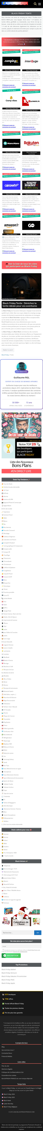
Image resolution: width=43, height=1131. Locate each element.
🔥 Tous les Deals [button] (7, 484)
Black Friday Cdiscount (12, 194)
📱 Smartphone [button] (6, 772)
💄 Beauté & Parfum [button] (8, 884)
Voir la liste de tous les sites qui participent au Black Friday (21, 265)
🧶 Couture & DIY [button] (7, 577)
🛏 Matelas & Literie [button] (8, 673)
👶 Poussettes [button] (6, 719)
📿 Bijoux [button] (4, 521)
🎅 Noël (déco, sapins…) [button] (9, 694)
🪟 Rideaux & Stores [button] (8, 747)
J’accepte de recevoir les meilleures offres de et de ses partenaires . (21, 950)
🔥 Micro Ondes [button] (6, 679)
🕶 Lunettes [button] (5, 654)
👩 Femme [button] (5, 837)
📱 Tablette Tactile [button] (7, 784)
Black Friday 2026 (22, 42)
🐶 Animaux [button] (5, 903)
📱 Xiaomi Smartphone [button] (8, 815)
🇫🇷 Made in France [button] (7, 660)
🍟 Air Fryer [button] (5, 490)
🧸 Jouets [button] (4, 635)
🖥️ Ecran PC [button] (5, 595)
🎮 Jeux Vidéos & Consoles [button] (9, 632)
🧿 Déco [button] (4, 580)
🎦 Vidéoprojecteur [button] (7, 818)
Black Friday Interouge (31, 70)
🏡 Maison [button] (5, 881)
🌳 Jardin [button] (4, 629)
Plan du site (5, 1066)
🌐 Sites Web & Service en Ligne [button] (11, 769)
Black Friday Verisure (9, 973)
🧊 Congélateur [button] (6, 571)
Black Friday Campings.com (12, 70)
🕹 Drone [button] (4, 589)
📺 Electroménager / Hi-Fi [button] (9, 869)
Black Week (7, 1100)
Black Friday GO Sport (31, 234)
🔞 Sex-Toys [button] (5, 765)
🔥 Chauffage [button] (6, 555)
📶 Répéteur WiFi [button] (7, 744)
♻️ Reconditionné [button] (7, 734)
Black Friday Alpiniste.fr (32, 110)
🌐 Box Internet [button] (6, 527)
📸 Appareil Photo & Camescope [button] (11, 502)
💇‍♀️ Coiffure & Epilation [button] (8, 567)
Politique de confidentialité (20, 951)
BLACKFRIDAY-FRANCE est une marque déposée (17, 1078)
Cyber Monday (8, 1104)
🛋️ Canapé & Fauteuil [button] (8, 543)
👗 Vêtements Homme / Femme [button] (11, 809)
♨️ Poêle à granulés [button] (8, 728)
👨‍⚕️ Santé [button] (4, 762)
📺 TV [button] (3, 799)
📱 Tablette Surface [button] (7, 787)
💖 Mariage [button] (5, 663)
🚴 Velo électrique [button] (7, 806)
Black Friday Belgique (10, 1107)
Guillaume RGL (21, 377)
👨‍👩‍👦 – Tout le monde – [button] (8, 856)
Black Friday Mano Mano (12, 152)
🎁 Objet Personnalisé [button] (8, 700)
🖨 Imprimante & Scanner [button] (9, 620)
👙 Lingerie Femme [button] (7, 645)
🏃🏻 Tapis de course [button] (7, 793)
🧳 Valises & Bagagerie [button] (9, 803)
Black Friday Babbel (9, 969)
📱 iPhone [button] (5, 623)
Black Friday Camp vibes (12, 108)
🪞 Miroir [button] (4, 682)
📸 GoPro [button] (4, 608)
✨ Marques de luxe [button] (8, 670)
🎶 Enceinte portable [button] (8, 592)
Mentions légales (7, 1069)
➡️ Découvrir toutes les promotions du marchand (28, 250)
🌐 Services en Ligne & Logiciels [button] (11, 900)
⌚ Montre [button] (5, 685)
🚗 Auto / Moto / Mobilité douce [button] (11, 890)
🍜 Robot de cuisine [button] (7, 753)
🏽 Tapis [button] (4, 790)
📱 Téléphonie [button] (6, 866)
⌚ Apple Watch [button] (6, 506)
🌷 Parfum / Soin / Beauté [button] (9, 707)
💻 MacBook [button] (5, 657)
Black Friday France (16, 3)
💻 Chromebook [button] (6, 561)
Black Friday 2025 (9, 1097)
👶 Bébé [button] (4, 518)
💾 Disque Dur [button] (6, 583)
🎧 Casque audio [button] (7, 549)
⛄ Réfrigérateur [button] (7, 738)
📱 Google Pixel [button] (6, 611)
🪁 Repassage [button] (6, 741)
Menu (37, 3)
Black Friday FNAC (8, 980)
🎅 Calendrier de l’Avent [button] (9, 540)
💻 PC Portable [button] (6, 710)
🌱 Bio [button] (3, 524)
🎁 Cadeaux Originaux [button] (8, 536)
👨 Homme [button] (5, 834)
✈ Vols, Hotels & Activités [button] (9, 887)
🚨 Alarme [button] (5, 496)
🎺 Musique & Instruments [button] (10, 688)
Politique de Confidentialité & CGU (12, 1072)
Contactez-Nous (7, 1053)
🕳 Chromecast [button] (6, 564)
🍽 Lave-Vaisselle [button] (7, 642)
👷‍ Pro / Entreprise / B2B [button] (9, 853)
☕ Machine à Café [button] (7, 666)
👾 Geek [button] (4, 605)
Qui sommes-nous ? (8, 1050)
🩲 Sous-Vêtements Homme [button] (10, 775)
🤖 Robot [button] (4, 750)
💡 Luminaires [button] (6, 651)
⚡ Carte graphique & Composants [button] (12, 546)
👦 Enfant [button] (4, 840)
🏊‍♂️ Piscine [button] (5, 713)
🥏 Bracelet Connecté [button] (8, 530)
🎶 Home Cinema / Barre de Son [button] (11, 614)
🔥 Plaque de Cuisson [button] (8, 716)
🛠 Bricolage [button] (5, 533)
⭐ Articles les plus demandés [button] (11, 487)
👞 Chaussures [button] (6, 558)
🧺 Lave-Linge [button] (6, 639)
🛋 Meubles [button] (5, 676)
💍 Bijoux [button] (4, 893)
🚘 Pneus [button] (4, 725)
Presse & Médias (7, 1056)
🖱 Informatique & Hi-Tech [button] (10, 875)
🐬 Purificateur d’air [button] (7, 731)
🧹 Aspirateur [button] (6, 512)
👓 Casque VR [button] (6, 552)
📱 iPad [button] (4, 626)
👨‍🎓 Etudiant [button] (5, 846)
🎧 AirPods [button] (5, 493)
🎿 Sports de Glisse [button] (7, 781)
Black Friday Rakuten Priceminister (32, 153)
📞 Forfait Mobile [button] (7, 598)
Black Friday (5, 355)
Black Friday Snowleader (32, 194)
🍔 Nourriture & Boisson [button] (9, 697)
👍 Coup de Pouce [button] (7, 574)
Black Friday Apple (8, 983)
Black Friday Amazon (12, 234)
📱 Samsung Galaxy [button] (8, 759)
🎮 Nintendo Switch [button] (7, 691)
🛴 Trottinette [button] (6, 796)
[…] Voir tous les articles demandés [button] (12, 824)
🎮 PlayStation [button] (6, 722)
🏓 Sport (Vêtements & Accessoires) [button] (12, 778)
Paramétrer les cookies (9, 1075)
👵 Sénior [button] (4, 850)
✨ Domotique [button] (6, 586)
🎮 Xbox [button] (4, 812)
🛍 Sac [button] (4, 756)
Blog (3, 1047)
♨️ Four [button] (4, 601)
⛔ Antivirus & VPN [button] (7, 499)
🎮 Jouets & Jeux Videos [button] (9, 878)
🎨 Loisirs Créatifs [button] (7, 648)
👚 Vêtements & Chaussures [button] (10, 872)
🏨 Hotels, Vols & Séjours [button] (9, 617)
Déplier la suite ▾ (8, 350)
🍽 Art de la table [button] (7, 509)
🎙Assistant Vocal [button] (7, 515)
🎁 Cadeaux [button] (5, 897)
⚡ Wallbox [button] (5, 821)
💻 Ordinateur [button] (6, 704)
